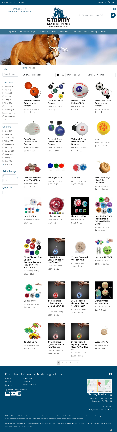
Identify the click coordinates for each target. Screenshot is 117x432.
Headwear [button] (64, 32)
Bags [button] (33, 32)
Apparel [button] (12, 32)
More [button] (103, 32)
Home (5, 2)
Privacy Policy (29, 384)
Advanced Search (28, 379)
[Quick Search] (95, 15)
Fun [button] (54, 32)
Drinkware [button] (43, 32)
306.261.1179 (19, 8)
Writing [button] (94, 32)
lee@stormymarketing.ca (19, 11)
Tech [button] (84, 32)
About (12, 2)
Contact (20, 2)
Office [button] (76, 32)
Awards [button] (23, 32)
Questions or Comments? (16, 390)
